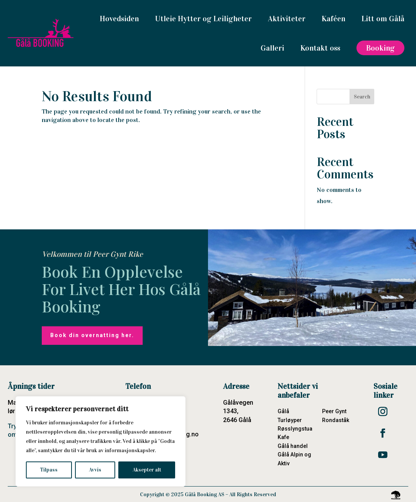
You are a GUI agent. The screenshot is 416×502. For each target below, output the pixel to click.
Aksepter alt (147, 469)
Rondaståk (335, 420)
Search (362, 96)
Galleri (272, 48)
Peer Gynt (334, 411)
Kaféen (333, 18)
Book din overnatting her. (92, 335)
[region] (100, 441)
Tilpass (49, 469)
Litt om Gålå (382, 18)
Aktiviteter (286, 18)
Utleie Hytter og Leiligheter (203, 18)
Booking (380, 48)
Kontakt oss (320, 48)
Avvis (95, 469)
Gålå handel (293, 446)
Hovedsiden (119, 18)
